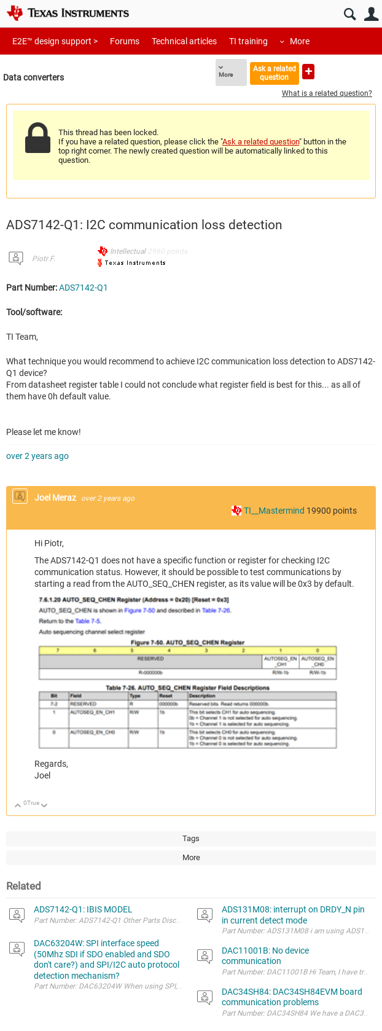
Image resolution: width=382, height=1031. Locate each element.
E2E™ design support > (55, 41)
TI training (248, 41)
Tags (191, 838)
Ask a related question (274, 73)
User (371, 14)
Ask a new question (308, 71)
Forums (124, 41)
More (300, 41)
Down (44, 806)
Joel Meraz (56, 498)
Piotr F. (43, 258)
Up (18, 806)
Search (350, 14)
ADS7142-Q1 (83, 287)
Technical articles (184, 41)
